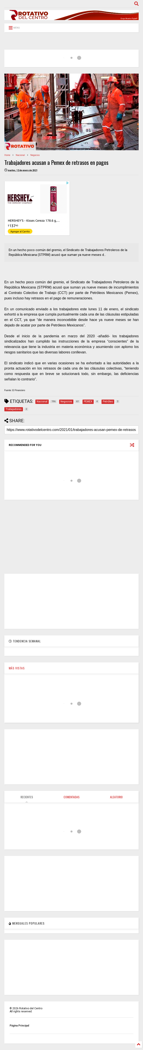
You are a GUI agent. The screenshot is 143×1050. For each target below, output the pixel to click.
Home (7, 155)
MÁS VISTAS (17, 668)
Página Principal (19, 1025)
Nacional (20, 155)
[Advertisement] (71, 536)
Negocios (35, 155)
